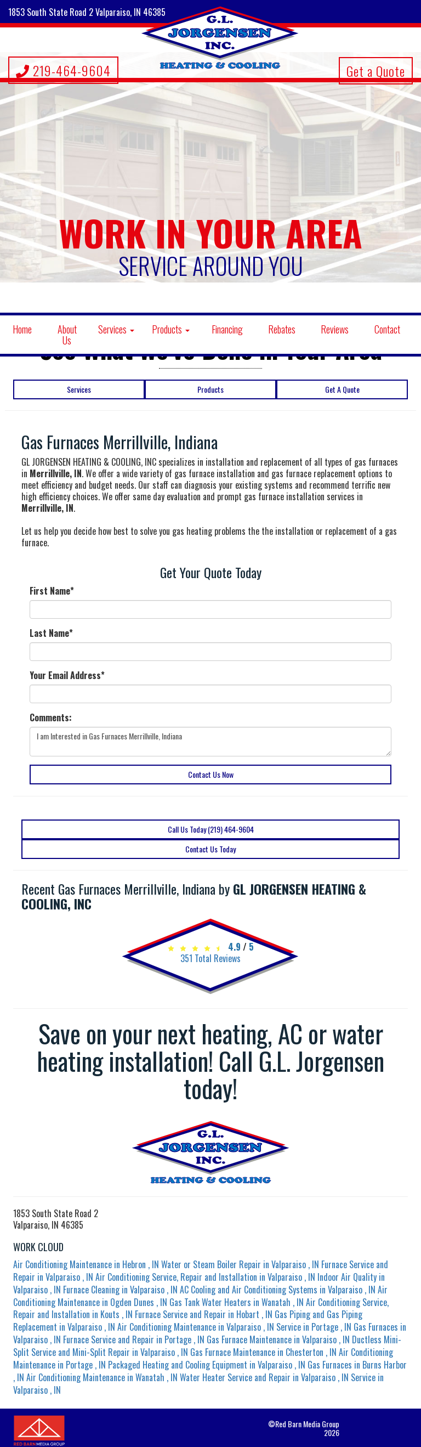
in (87, 1264)
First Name (52, 591)
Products (171, 329)
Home (22, 329)
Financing (227, 329)
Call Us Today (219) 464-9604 (211, 829)
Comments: (51, 717)
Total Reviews (210, 958)
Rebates (281, 329)
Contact (387, 329)
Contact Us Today (210, 849)
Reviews (335, 329)
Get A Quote (342, 389)
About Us (67, 334)
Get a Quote (375, 71)
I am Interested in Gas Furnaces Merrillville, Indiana (210, 741)
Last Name (51, 633)
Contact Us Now (211, 774)
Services (116, 329)
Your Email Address (67, 675)
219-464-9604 (63, 70)
